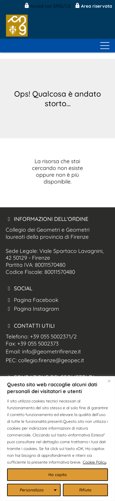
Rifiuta (85, 490)
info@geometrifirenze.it (51, 351)
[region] (57, 438)
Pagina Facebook (32, 300)
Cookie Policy (95, 462)
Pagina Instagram (32, 308)
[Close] (109, 381)
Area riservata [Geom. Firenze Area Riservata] (93, 6)
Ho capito (57, 474)
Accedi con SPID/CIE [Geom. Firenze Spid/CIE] (47, 6)
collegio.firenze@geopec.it (51, 360)
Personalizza (32, 490)
